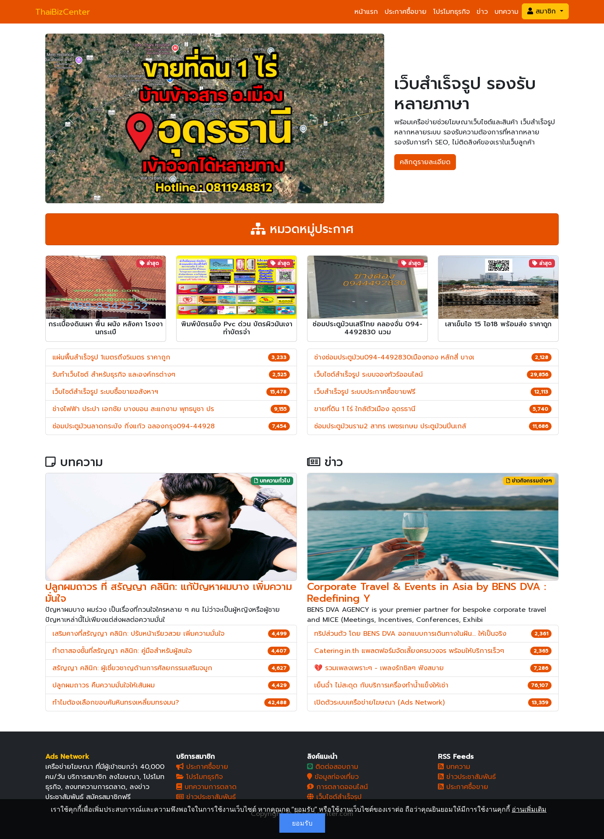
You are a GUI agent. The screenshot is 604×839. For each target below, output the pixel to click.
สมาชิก (542, 11)
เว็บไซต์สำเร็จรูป (334, 797)
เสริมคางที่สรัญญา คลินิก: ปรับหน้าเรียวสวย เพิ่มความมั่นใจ (138, 634)
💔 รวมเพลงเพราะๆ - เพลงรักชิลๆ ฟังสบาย (379, 668)
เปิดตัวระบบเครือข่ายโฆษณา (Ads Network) (379, 702)
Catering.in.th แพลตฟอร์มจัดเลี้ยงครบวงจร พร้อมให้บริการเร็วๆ (409, 651)
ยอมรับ (302, 823)
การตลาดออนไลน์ (337, 787)
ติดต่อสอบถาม (332, 767)
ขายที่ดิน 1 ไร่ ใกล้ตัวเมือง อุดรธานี (364, 409)
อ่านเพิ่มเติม (529, 809)
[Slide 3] (230, 192)
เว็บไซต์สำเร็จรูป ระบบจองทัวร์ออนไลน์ (368, 375)
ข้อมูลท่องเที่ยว (333, 777)
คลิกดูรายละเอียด (425, 162)
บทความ (506, 12)
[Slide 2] (214, 192)
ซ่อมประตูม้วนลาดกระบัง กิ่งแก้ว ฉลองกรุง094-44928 (133, 426)
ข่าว (482, 12)
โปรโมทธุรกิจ (451, 12)
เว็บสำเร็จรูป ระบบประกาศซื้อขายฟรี (364, 392)
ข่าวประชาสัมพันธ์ (206, 797)
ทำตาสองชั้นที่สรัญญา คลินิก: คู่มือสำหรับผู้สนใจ (122, 651)
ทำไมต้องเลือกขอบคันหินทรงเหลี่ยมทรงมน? (115, 702)
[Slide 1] (199, 192)
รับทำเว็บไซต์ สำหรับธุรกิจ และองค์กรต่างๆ (113, 375)
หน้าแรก (366, 12)
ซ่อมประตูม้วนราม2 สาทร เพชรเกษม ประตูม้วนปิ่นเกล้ (390, 426)
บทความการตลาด (206, 787)
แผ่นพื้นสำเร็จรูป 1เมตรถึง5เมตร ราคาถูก (111, 357)
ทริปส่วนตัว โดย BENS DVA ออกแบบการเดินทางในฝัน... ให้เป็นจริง (410, 634)
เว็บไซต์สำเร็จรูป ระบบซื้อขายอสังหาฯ (105, 392)
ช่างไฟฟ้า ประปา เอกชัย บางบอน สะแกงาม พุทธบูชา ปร (133, 409)
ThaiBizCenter (62, 11)
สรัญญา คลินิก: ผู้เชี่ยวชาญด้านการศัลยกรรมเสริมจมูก (132, 668)
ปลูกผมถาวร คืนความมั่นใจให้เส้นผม (103, 685)
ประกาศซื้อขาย (406, 12)
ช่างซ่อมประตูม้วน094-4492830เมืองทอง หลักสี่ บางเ (394, 357)
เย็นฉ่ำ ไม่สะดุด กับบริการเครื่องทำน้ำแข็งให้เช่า (381, 685)
